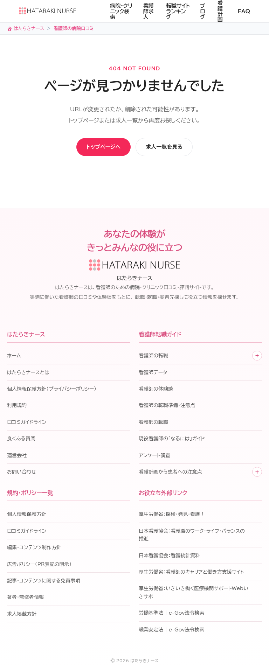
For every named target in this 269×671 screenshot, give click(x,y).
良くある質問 (21, 439)
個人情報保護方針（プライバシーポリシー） (51, 389)
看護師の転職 (153, 356)
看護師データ (153, 373)
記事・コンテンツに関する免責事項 (43, 581)
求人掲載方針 (21, 614)
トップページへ (93, 147)
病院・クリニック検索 (121, 11)
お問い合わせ (21, 472)
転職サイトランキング (178, 11)
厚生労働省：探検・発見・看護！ (172, 515)
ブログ (202, 11)
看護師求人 (148, 11)
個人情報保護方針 (26, 515)
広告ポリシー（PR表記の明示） (39, 564)
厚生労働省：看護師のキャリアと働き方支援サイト (191, 572)
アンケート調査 (154, 456)
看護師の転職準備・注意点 (167, 406)
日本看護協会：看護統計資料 (169, 556)
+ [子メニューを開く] (257, 356)
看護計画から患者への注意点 (170, 472)
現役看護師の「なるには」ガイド (172, 439)
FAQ (244, 11)
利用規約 (17, 406)
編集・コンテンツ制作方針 (34, 548)
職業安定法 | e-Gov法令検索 (171, 630)
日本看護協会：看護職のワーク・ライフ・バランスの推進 (192, 535)
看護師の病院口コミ (74, 28)
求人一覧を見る (175, 147)
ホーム (14, 356)
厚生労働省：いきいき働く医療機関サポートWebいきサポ (193, 593)
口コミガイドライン (26, 422)
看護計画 (220, 11)
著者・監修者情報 (25, 598)
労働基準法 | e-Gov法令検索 (171, 613)
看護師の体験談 (156, 389)
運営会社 (17, 456)
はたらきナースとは (28, 373)
